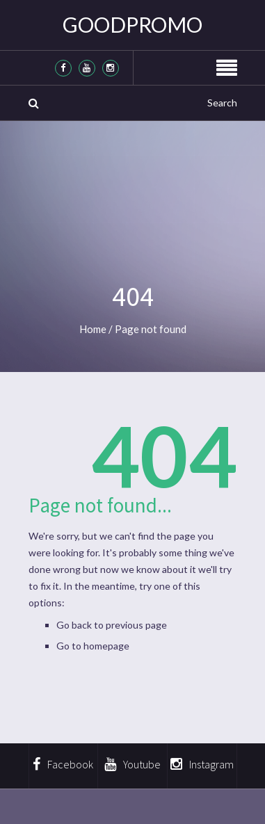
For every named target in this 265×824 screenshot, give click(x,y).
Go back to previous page (111, 625)
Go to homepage (92, 646)
